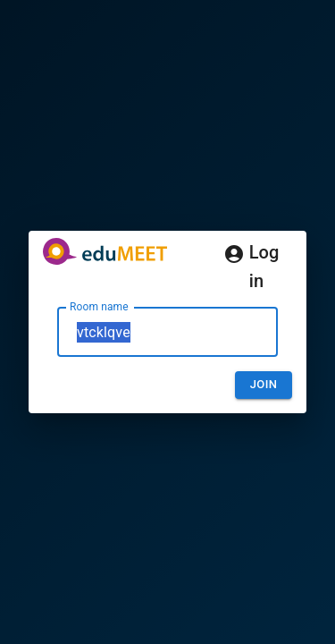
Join (264, 384)
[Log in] (234, 254)
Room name (99, 307)
